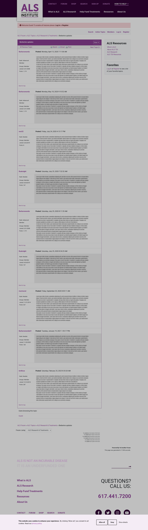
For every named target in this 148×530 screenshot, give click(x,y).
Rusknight (22, 171)
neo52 (21, 131)
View (95, 42)
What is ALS (53, 11)
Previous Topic (26, 47)
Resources (108, 11)
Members (110, 32)
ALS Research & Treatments (47, 36)
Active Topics (100, 32)
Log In (57, 25)
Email (63, 47)
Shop (73, 4)
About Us (121, 11)
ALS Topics (31, 36)
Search (83, 4)
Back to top (22, 86)
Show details (123, 522)
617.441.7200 (114, 496)
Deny (112, 522)
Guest (21, 416)
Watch (55, 47)
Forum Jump (20, 430)
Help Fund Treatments (90, 11)
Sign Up (95, 4)
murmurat (22, 291)
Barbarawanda (24, 52)
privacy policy (37, 523)
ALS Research (69, 11)
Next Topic (94, 47)
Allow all (102, 522)
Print (69, 47)
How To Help (121, 4)
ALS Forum (21, 36)
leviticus (22, 371)
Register (65, 25)
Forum (64, 4)
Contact (52, 4)
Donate (106, 4)
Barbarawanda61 (25, 331)
